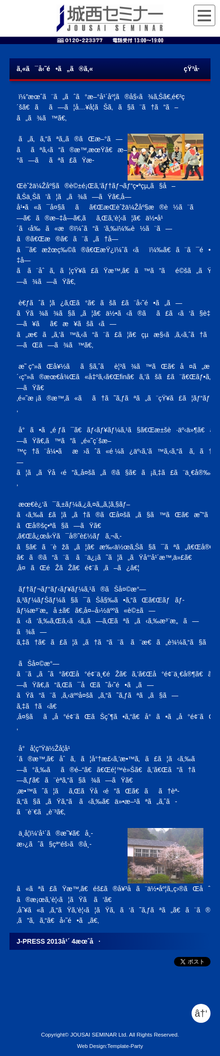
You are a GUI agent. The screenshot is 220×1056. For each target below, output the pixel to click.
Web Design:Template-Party (110, 1046)
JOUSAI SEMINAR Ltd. (99, 1034)
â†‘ (201, 1013)
